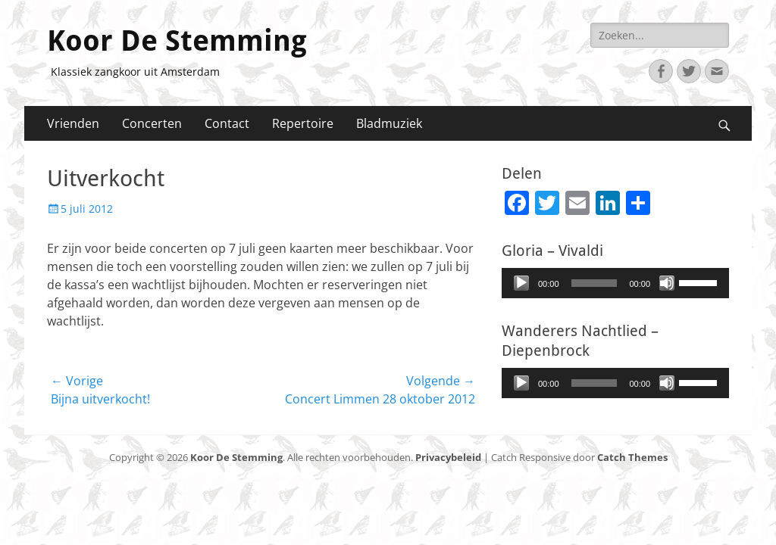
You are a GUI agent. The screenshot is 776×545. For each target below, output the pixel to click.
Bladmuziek (389, 123)
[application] (615, 283)
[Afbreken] (666, 283)
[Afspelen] (521, 283)
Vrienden (73, 123)
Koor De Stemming (177, 41)
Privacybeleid (448, 457)
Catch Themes (632, 457)
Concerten (152, 123)
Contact (227, 123)
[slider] (594, 283)
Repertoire (302, 123)
